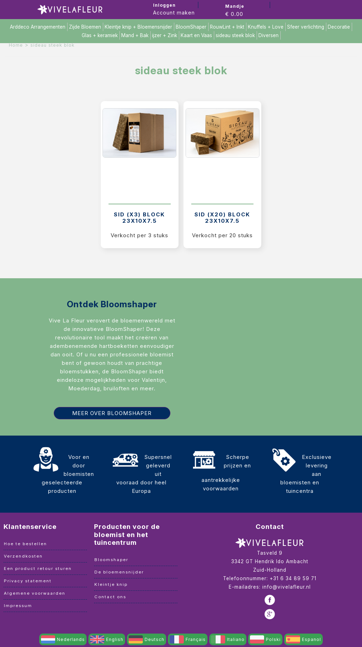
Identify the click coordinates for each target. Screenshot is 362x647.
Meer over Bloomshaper (112, 413)
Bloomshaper (111, 559)
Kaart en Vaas (196, 35)
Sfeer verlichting (305, 27)
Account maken (174, 13)
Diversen (268, 35)
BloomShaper (191, 27)
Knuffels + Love (266, 27)
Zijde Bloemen (85, 27)
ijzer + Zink (164, 35)
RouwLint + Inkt (227, 27)
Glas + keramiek (100, 35)
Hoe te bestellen (25, 543)
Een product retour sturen (38, 568)
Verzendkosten (23, 556)
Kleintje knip (111, 584)
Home (16, 45)
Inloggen (164, 5)
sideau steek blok (235, 35)
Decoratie (339, 27)
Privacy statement (28, 580)
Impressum (18, 605)
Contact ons (110, 596)
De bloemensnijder (119, 572)
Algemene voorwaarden (34, 593)
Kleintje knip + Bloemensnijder (138, 27)
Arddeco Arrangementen (37, 27)
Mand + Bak (134, 35)
